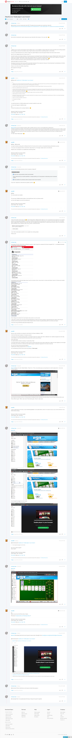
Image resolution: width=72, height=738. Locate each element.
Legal (48, 709)
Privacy (48, 713)
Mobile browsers (8, 722)
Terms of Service (50, 718)
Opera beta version (9, 718)
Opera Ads (24, 716)
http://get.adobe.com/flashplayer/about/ (23, 615)
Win (24, 114)
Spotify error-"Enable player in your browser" (25, 80)
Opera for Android (9, 724)
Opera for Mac (8, 715)
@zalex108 (19, 125)
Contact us (62, 719)
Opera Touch (8, 727)
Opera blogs (36, 713)
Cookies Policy (49, 715)
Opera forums (36, 715)
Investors (62, 716)
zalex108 (12, 78)
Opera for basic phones (10, 728)
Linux (20, 114)
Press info (62, 713)
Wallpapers (24, 715)
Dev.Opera (36, 716)
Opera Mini (8, 725)
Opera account (24, 713)
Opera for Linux (8, 717)
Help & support (37, 712)
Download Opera (37, 9)
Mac (22, 114)
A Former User (13, 23)
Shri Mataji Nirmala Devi (44, 158)
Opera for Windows (10, 19)
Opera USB (8, 720)
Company (62, 709)
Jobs (61, 715)
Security (48, 712)
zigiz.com (29, 346)
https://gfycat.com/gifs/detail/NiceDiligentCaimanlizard (52, 635)
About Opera (62, 712)
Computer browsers (8, 712)
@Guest (18, 23)
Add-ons (23, 712)
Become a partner (63, 718)
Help (35, 709)
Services (24, 709)
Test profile (13, 114)
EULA (48, 716)
